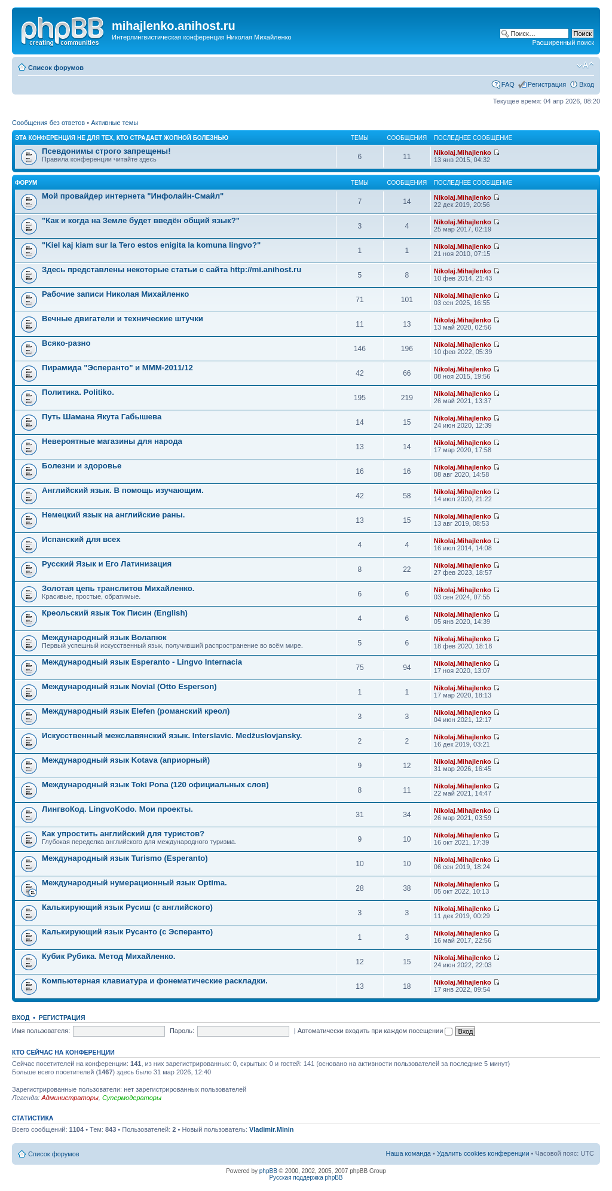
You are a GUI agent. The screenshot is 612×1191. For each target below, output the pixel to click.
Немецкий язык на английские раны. (113, 514)
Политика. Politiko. (78, 392)
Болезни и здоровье (81, 465)
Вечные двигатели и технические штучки (122, 318)
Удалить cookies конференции (483, 1153)
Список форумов (56, 67)
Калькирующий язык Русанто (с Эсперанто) (127, 931)
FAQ (508, 84)
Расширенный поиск (563, 42)
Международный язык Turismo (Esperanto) (125, 858)
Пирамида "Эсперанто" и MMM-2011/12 (117, 367)
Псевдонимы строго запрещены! (106, 151)
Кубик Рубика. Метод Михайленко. (108, 956)
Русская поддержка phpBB (305, 1177)
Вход (586, 84)
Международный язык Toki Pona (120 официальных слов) (155, 784)
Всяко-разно (66, 343)
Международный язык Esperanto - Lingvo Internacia (142, 661)
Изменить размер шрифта (585, 65)
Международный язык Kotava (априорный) (126, 760)
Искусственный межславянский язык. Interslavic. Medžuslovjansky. (172, 735)
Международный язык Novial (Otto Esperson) (129, 686)
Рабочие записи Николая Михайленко (115, 294)
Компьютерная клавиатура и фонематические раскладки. (155, 980)
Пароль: (182, 1030)
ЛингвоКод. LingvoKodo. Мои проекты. (117, 809)
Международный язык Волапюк (104, 637)
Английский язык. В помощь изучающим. (123, 490)
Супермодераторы (131, 1097)
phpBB (268, 1171)
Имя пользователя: (41, 1030)
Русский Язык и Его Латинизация (107, 563)
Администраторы (69, 1097)
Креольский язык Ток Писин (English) (115, 612)
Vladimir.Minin (271, 1129)
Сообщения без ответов (48, 122)
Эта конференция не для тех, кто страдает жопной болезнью (121, 138)
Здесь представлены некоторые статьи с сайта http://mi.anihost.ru (171, 269)
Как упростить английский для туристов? (123, 833)
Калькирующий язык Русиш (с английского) (127, 907)
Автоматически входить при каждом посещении (375, 1030)
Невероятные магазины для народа (112, 441)
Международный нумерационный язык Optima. (134, 882)
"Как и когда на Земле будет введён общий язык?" (141, 220)
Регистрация (547, 84)
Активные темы (114, 122)
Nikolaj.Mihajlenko (462, 152)
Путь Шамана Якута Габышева (101, 416)
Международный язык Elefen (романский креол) (136, 710)
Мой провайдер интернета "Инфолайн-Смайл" (133, 195)
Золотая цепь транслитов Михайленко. (118, 588)
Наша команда (408, 1153)
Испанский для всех (81, 539)
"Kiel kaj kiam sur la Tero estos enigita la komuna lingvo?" (151, 244)
